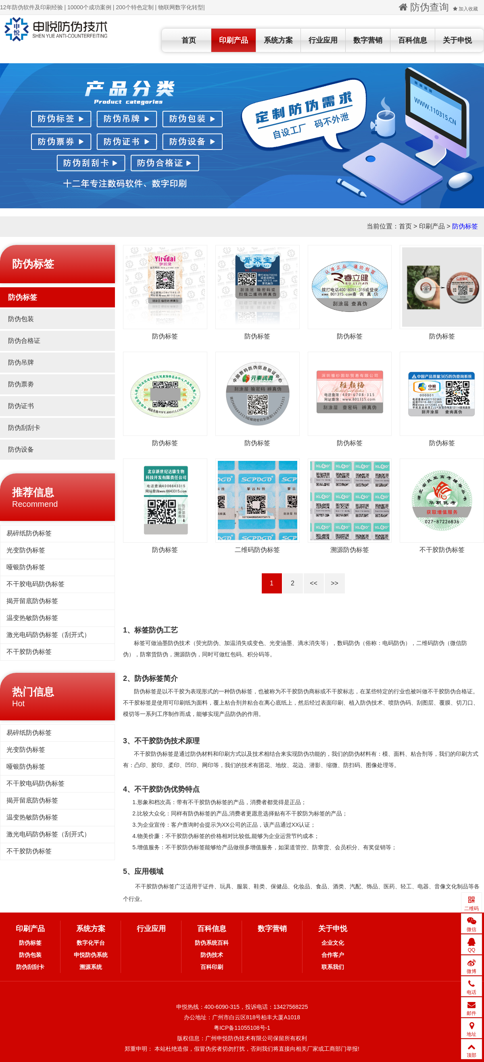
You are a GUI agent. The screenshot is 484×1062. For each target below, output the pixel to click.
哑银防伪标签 (25, 567)
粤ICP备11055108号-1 (242, 1028)
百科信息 (412, 40)
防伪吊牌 (21, 362)
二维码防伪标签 (257, 549)
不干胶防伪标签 (29, 651)
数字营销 (367, 40)
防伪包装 (21, 318)
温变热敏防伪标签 (32, 617)
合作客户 (332, 955)
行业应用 (323, 40)
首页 (189, 40)
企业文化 (332, 943)
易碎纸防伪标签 (29, 533)
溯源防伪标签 (349, 549)
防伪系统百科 (212, 943)
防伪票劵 (21, 384)
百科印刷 (211, 967)
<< (313, 583)
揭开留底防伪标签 (32, 600)
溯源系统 (90, 967)
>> (334, 583)
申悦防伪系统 (91, 955)
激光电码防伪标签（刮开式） (48, 634)
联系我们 (332, 967)
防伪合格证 (24, 340)
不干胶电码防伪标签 (35, 584)
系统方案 (278, 40)
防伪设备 (21, 449)
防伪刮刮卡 (24, 427)
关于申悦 (457, 40)
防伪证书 (21, 405)
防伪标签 (465, 226)
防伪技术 (211, 955)
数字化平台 (91, 943)
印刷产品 (233, 40)
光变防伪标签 (25, 550)
